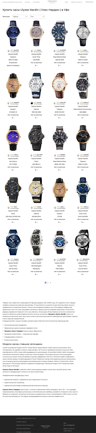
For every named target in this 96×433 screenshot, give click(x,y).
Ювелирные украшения (25, 425)
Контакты (36, 2)
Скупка (27, 2)
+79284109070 (89, 2)
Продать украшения (24, 432)
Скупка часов (22, 422)
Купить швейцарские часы (12, 2)
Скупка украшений (24, 428)
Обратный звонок (76, 2)
